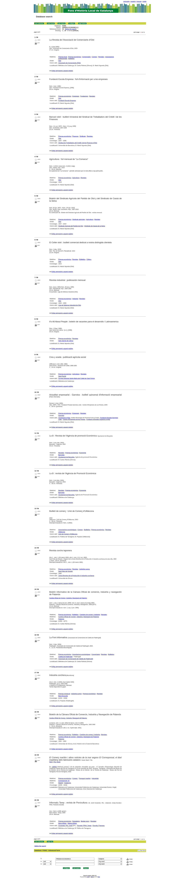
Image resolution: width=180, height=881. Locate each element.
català (144, 1)
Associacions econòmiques (67, 530)
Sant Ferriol (62, 376)
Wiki (99, 877)
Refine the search (70, 29)
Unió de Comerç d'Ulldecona (67, 534)
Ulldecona (61, 532)
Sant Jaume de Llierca (65, 341)
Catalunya (67, 783)
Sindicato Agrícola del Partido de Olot (70, 226)
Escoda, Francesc (99, 825)
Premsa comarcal (64, 694)
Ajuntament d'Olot (64, 418)
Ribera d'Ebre (72, 823)
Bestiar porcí (85, 821)
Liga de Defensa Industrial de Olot (69, 305)
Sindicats (83, 136)
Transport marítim (84, 778)
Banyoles (61, 455)
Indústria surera (84, 569)
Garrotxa (61, 415)
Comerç (94, 57)
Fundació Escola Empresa (67, 100)
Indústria (75, 299)
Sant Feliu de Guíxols (65, 571)
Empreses (75, 96)
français (139, 1)
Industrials (95, 778)
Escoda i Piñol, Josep (84, 825)
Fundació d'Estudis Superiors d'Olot (98, 419)
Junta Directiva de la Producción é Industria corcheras (76, 575)
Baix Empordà (63, 696)
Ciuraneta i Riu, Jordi (65, 825)
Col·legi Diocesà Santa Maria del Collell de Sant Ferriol (76, 378)
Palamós (61, 619)
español (133, 1)
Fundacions (84, 96)
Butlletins (71, 58)
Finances (75, 136)
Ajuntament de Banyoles (66, 457)
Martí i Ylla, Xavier (54, 762)
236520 (54, 767)
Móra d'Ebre (62, 823)
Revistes (101, 57)
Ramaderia (76, 821)
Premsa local (62, 57)
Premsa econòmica (74, 57)
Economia (82, 453)
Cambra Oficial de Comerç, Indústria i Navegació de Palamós (68, 598)
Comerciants (86, 57)
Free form (143, 850)
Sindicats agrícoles (78, 219)
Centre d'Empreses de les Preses (74, 419)
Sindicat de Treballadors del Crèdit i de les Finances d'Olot (77, 143)
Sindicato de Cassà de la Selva (94, 226)
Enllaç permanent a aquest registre (62, 71)
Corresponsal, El (63, 781)
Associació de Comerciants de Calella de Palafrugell (75, 659)
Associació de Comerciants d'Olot (69, 63)
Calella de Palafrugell (65, 656)
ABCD (92, 877)
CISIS (88, 877)
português (126, 1)
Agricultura (75, 178)
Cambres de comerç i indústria (90, 614)
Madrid (60, 783)
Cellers (89, 259)
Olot (59, 61)
